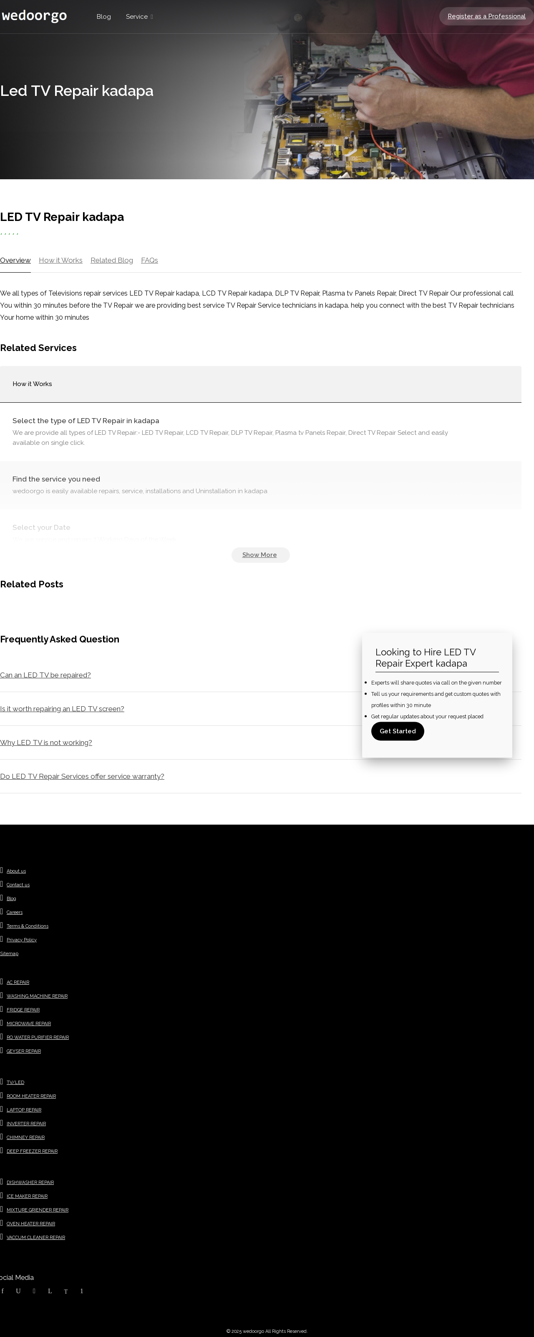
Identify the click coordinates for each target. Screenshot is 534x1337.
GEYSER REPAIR (24, 1051)
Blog (104, 16)
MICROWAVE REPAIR (29, 1023)
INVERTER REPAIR (26, 1123)
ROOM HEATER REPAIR (31, 1096)
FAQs (149, 260)
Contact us (18, 885)
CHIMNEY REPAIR (26, 1137)
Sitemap (9, 953)
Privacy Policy (22, 940)
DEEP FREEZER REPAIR (32, 1151)
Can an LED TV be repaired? (45, 675)
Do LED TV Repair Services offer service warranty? (82, 776)
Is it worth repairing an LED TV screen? (62, 709)
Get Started (398, 731)
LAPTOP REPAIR (24, 1110)
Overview (15, 260)
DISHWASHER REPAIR (30, 1182)
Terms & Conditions (27, 926)
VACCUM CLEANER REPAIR (36, 1237)
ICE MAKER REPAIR (27, 1196)
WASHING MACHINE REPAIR (37, 996)
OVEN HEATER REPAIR (31, 1224)
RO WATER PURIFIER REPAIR (38, 1037)
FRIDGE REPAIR (23, 1010)
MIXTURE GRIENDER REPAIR (37, 1210)
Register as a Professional (487, 16)
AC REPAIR (18, 982)
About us (16, 871)
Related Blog (112, 260)
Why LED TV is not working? (46, 742)
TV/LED (15, 1082)
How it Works (61, 260)
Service (137, 16)
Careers (15, 912)
